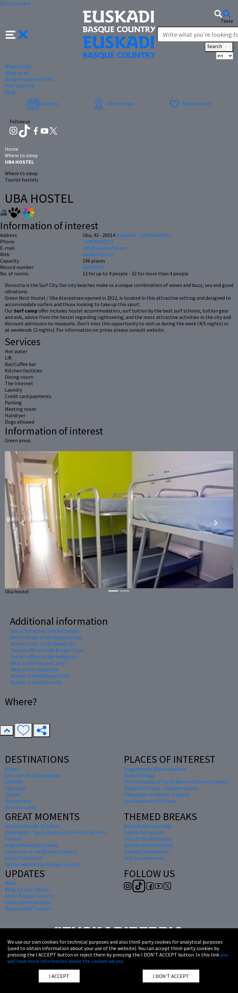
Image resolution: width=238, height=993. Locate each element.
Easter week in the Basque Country (42, 864)
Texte (227, 21)
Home (11, 149)
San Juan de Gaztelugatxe (33, 775)
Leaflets (43, 103)
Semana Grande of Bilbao (32, 826)
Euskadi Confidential (146, 851)
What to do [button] (17, 72)
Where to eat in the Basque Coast (46, 637)
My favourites (189, 103)
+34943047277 (98, 241)
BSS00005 (93, 267)
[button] (17, 34)
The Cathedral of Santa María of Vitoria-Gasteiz (176, 781)
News (11, 883)
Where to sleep (21, 155)
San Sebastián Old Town (150, 801)
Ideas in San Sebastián (34, 669)
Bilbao (12, 769)
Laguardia (15, 788)
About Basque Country (29, 895)
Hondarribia (18, 801)
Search (219, 47)
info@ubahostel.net (105, 248)
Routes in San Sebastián (36, 682)
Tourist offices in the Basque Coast (47, 650)
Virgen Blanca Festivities (32, 845)
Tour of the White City (148, 838)
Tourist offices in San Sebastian (44, 656)
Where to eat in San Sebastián (42, 643)
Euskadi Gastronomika (148, 845)
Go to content (15, 3)
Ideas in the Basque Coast (38, 663)
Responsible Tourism (28, 908)
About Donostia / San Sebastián (44, 631)
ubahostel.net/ (99, 254)
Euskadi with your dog (147, 826)
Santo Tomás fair (24, 858)
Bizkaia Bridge (139, 775)
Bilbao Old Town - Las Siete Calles (161, 788)
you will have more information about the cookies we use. (117, 957)
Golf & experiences (144, 858)
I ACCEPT (59, 976)
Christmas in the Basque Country (40, 851)
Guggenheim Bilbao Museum (155, 769)
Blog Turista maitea (27, 889)
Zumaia (13, 794)
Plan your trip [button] (20, 85)
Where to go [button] (18, 66)
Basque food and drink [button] (29, 79)
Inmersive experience (28, 902)
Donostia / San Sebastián (143, 235)
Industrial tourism (144, 832)
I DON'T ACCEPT (171, 976)
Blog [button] (10, 92)
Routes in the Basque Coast (40, 675)
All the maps (113, 103)
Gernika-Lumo (20, 807)
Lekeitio (14, 781)
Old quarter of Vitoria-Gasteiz (156, 794)
